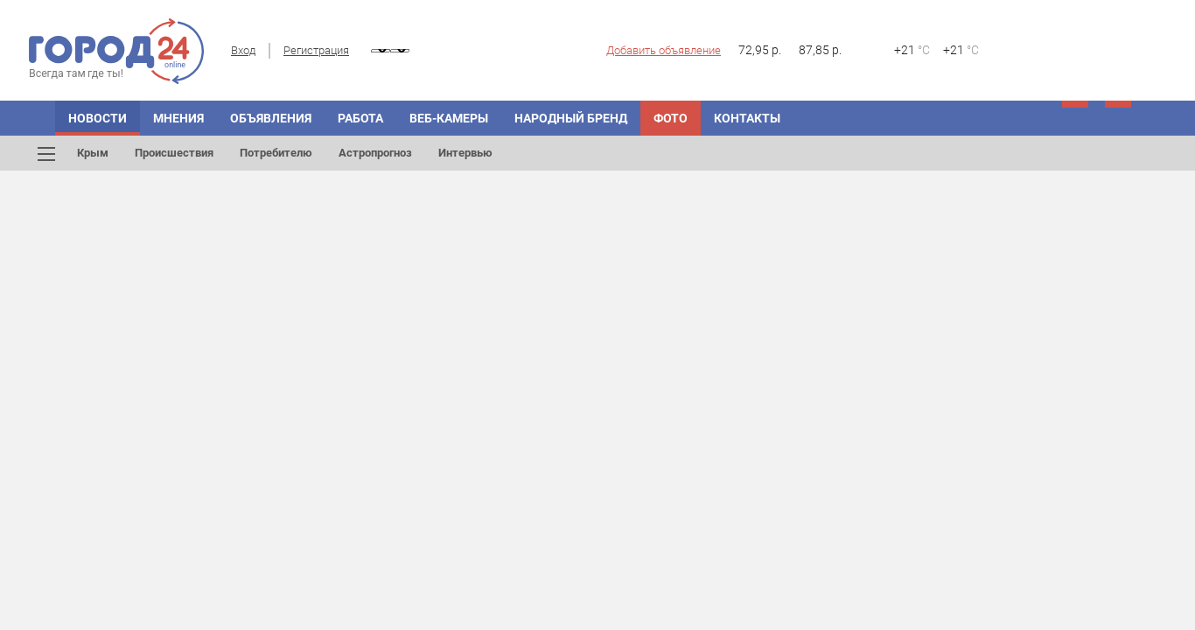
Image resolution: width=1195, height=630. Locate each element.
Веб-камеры (448, 118)
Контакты (747, 118)
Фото (670, 118)
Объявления (270, 118)
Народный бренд (570, 118)
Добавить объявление (663, 50)
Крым (92, 152)
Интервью (465, 152)
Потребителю (276, 152)
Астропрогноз (375, 152)
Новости (97, 118)
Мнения (178, 118)
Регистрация (316, 50)
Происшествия (174, 152)
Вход (243, 50)
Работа (360, 118)
